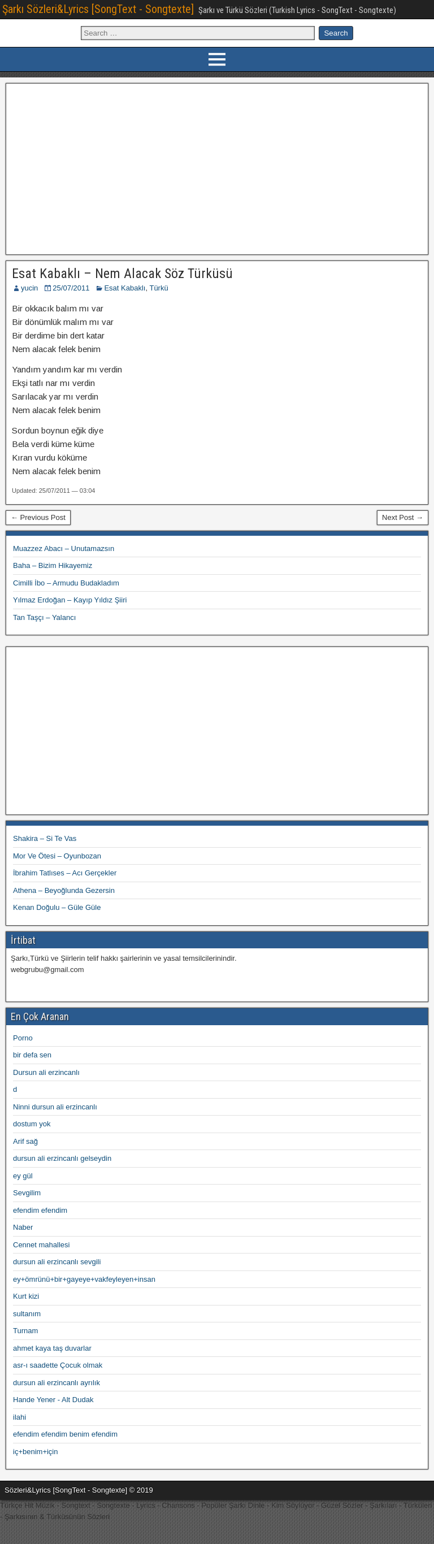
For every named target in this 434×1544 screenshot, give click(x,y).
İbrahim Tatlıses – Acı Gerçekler (64, 873)
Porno (23, 1038)
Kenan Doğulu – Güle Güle (57, 907)
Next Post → (402, 517)
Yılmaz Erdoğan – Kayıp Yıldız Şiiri (70, 600)
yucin (29, 288)
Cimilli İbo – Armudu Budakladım (66, 583)
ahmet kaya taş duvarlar (52, 1348)
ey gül (23, 1176)
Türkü (158, 288)
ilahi (19, 1417)
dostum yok (31, 1124)
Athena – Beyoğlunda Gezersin (64, 890)
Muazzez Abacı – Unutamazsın (63, 548)
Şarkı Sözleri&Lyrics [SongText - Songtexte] (98, 9)
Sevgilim (27, 1193)
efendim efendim (40, 1210)
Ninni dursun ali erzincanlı (55, 1107)
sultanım (27, 1313)
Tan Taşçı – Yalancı (44, 617)
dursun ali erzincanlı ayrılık (56, 1382)
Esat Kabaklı (124, 288)
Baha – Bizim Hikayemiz (52, 565)
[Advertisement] (217, 167)
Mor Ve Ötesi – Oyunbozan (57, 856)
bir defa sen (32, 1055)
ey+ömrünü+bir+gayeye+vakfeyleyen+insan (84, 1279)
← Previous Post (38, 517)
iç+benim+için (35, 1451)
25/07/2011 (71, 288)
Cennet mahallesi (41, 1245)
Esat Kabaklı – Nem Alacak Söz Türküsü (122, 273)
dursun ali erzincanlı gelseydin (62, 1158)
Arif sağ (25, 1141)
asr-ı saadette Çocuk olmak (57, 1365)
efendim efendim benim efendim (65, 1434)
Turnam (25, 1330)
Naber (23, 1227)
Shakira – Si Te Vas (44, 838)
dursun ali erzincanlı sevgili (57, 1261)
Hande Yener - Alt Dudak (53, 1399)
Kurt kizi (26, 1296)
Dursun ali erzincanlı (46, 1072)
